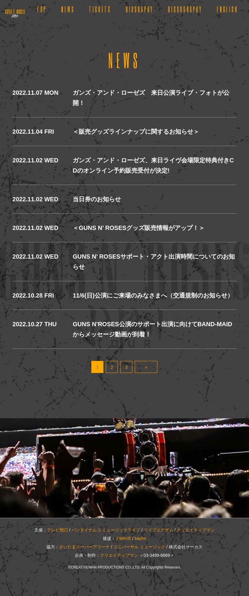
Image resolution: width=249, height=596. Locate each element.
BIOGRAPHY (139, 9)
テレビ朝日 (57, 529)
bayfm (140, 538)
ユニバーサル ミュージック (139, 546)
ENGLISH (227, 9)
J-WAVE (123, 538)
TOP (42, 9)
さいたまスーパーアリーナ (84, 546)
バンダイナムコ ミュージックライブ (105, 529)
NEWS (67, 9)
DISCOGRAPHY (185, 9)
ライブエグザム (158, 529)
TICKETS (100, 9)
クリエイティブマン (196, 529)
